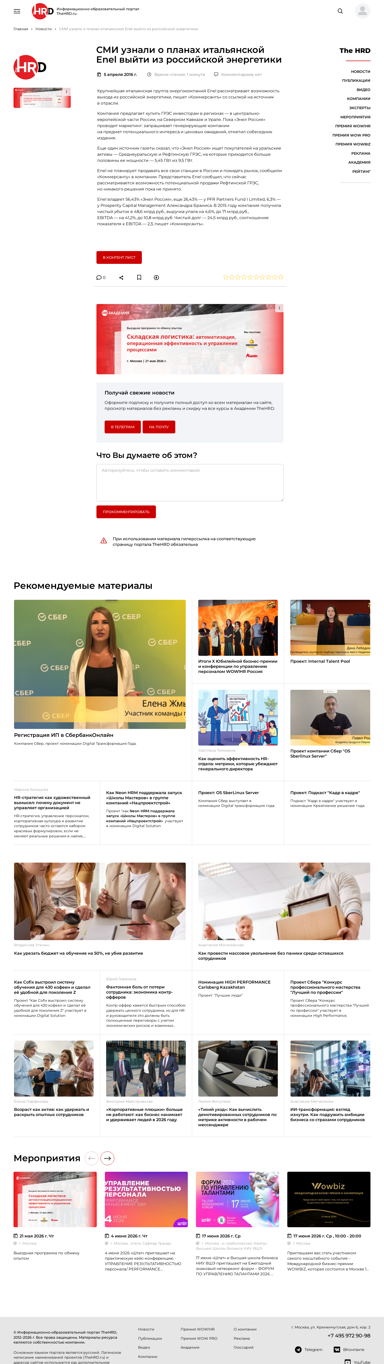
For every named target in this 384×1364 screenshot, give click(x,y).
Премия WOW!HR (352, 126)
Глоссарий (244, 1283)
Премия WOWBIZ (353, 144)
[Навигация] (17, 11)
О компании (245, 1264)
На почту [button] (159, 362)
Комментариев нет (238, 74)
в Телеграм (122, 362)
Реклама (360, 153)
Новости (360, 71)
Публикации (356, 80)
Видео (363, 89)
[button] (360, 11)
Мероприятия (355, 117)
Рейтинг (361, 171)
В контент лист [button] (119, 257)
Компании (358, 98)
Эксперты (359, 108)
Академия (359, 162)
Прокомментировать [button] (126, 447)
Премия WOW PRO (351, 135)
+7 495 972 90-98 (349, 1271)
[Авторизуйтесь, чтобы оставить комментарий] (190, 418)
